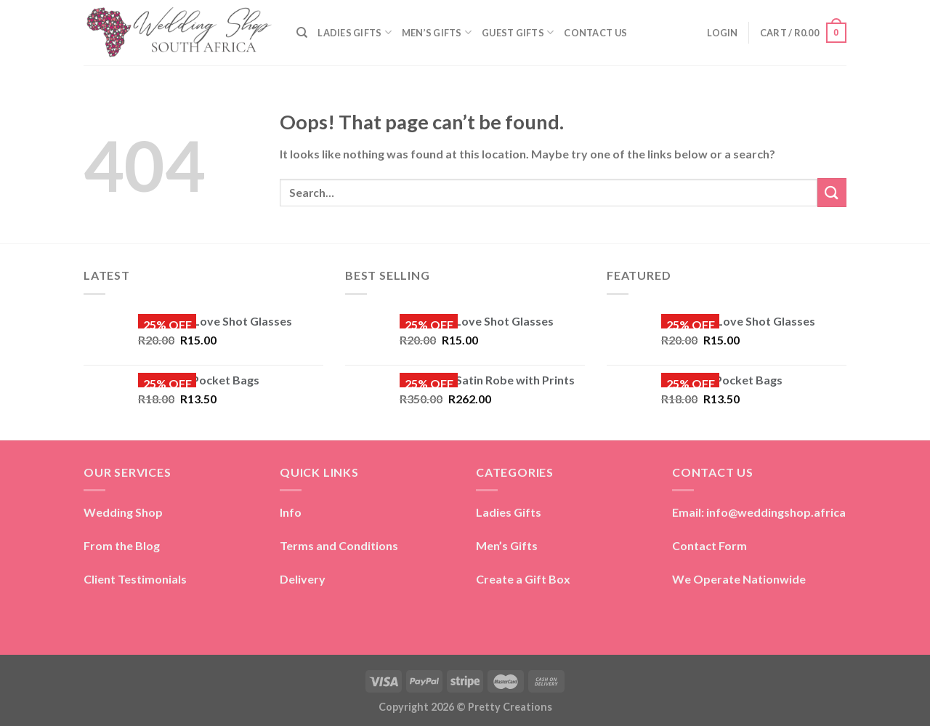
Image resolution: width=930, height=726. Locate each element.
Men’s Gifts (507, 545)
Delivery (303, 579)
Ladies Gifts (508, 512)
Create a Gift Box (523, 579)
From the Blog (122, 545)
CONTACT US (595, 33)
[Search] (301, 33)
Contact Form (709, 545)
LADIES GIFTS (355, 32)
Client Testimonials (135, 579)
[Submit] (831, 192)
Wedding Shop (123, 512)
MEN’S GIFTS (437, 32)
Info (291, 512)
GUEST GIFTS (518, 32)
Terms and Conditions (339, 545)
